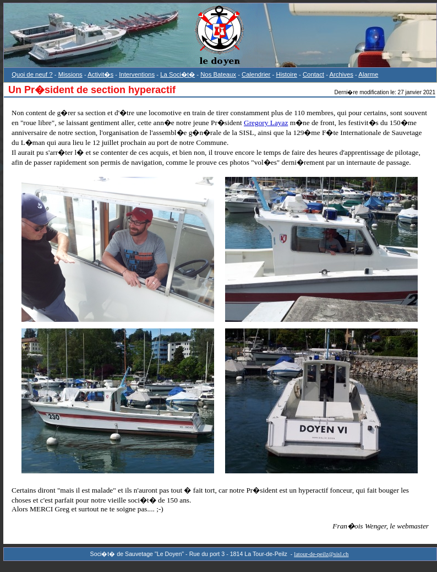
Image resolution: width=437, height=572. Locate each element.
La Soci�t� (177, 74)
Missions (70, 74)
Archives (341, 74)
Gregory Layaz (266, 122)
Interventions (137, 74)
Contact (313, 74)
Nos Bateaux (218, 74)
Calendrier (256, 74)
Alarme (368, 74)
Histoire (286, 74)
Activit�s (100, 74)
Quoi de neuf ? (32, 74)
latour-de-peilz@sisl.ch (321, 554)
